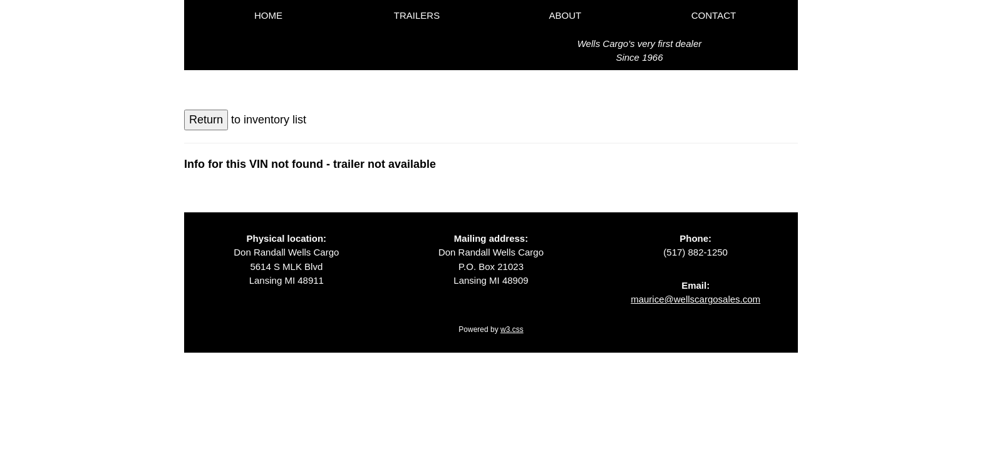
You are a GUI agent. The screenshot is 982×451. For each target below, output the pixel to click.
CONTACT (713, 15)
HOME (268, 15)
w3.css (512, 329)
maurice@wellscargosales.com (695, 299)
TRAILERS (417, 15)
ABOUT (565, 15)
